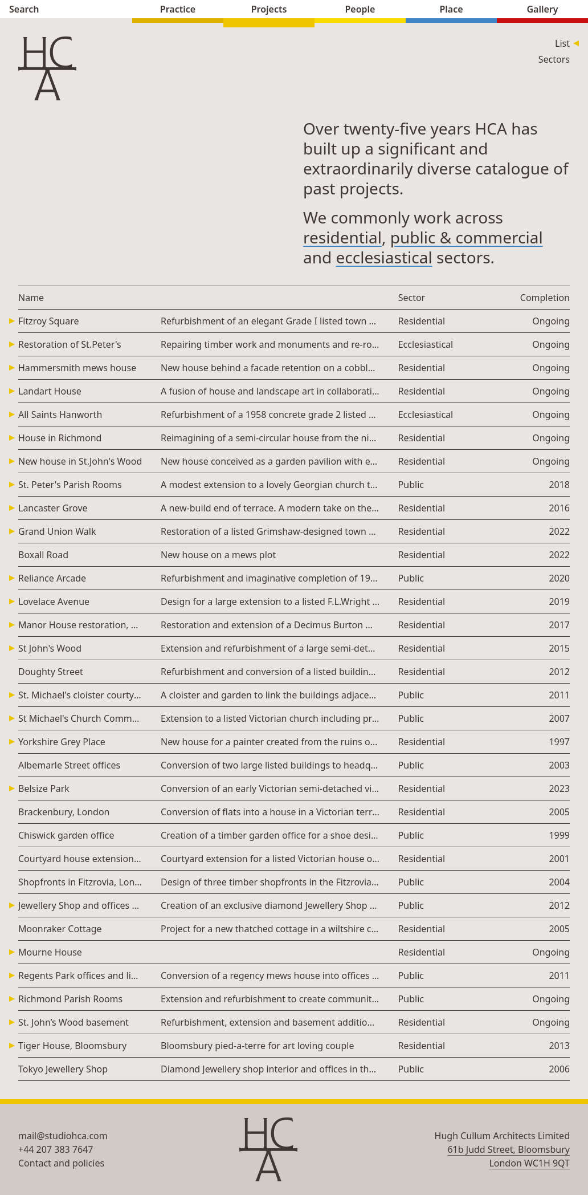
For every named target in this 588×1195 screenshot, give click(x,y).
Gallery (542, 10)
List (562, 43)
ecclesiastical (384, 257)
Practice (177, 10)
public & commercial (466, 237)
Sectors (554, 59)
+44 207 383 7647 (55, 1149)
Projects (269, 10)
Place (451, 10)
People (360, 10)
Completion (545, 297)
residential (342, 237)
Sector (412, 297)
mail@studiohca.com (63, 1135)
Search (66, 10)
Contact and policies (61, 1163)
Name (31, 297)
